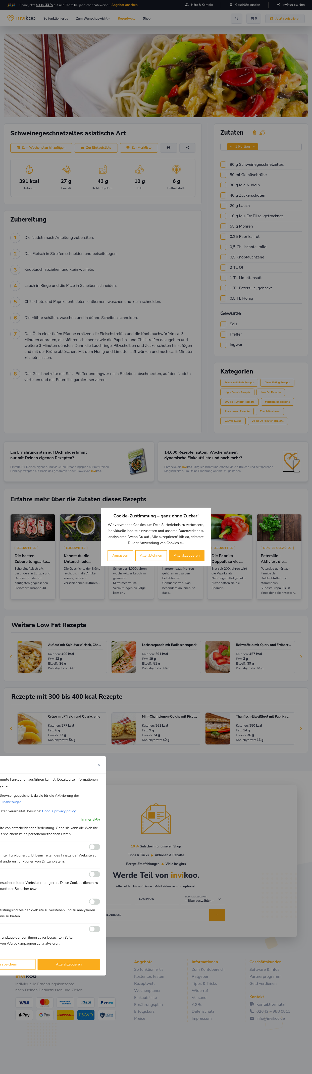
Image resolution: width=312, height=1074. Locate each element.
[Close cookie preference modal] (99, 765)
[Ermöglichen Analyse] (94, 874)
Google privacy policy (59, 811)
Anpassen (120, 555)
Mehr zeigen (12, 802)
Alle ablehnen (151, 555)
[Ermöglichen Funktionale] (94, 847)
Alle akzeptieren (187, 555)
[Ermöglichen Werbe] (94, 929)
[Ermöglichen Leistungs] (94, 902)
